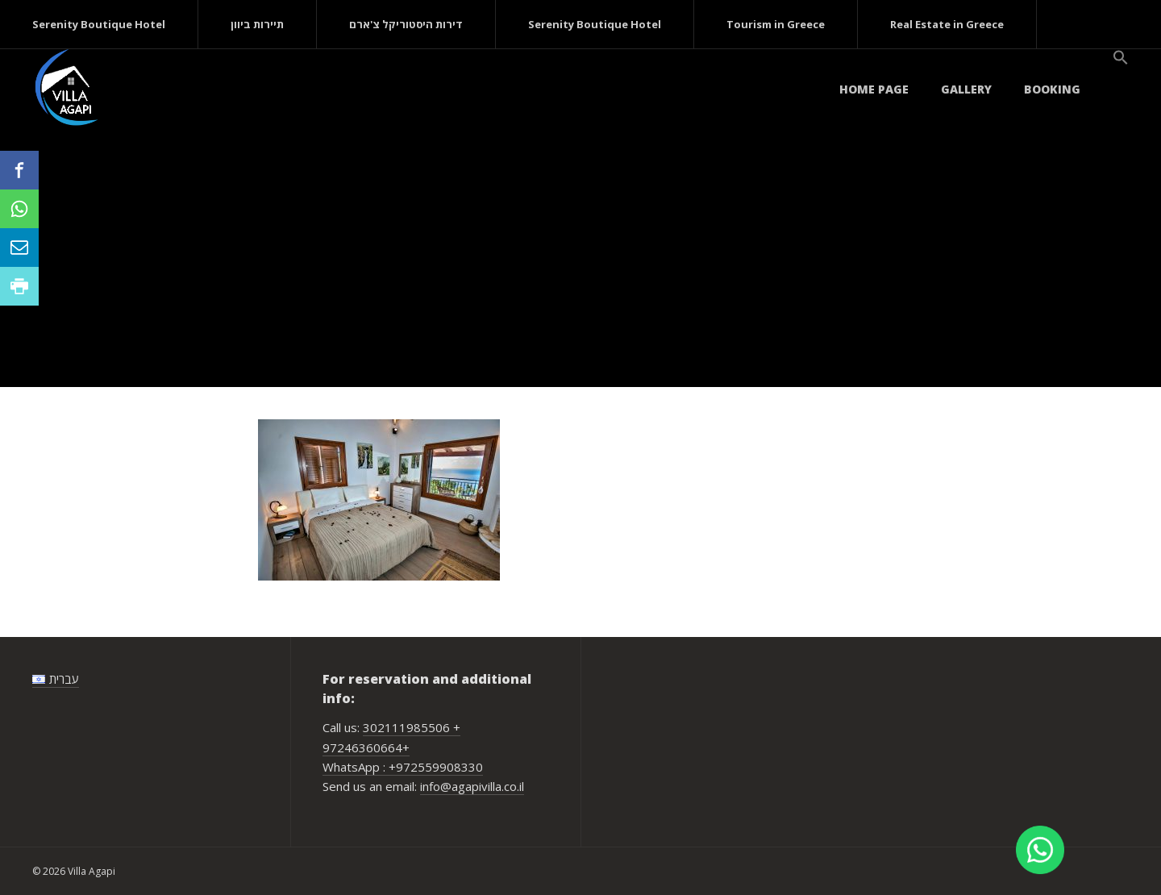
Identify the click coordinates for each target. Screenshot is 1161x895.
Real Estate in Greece (947, 24)
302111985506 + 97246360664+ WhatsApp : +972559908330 (402, 747)
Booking (1052, 89)
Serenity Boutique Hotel (98, 24)
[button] (1121, 58)
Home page (874, 89)
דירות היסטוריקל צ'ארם (406, 24)
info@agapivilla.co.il (472, 786)
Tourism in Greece (775, 24)
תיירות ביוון (257, 24)
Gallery (966, 89)
